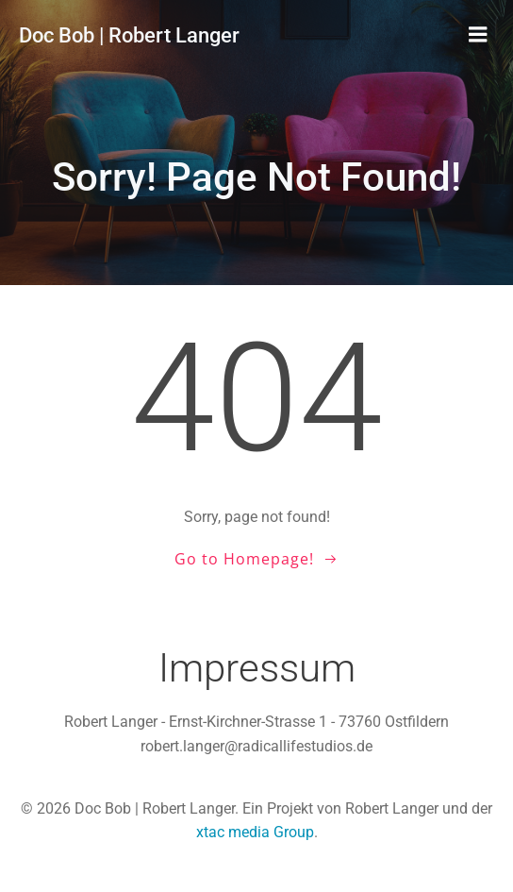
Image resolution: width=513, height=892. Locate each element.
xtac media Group (255, 832)
